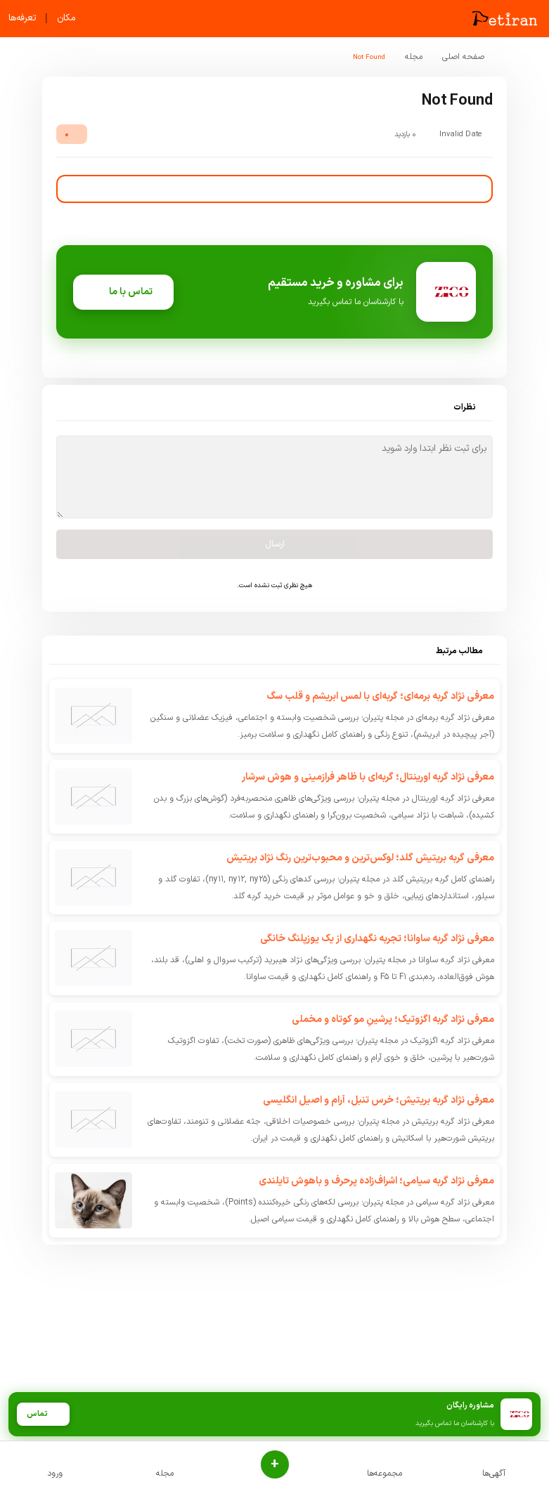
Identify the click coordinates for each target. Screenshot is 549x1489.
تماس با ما (123, 291)
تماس (43, 1414)
